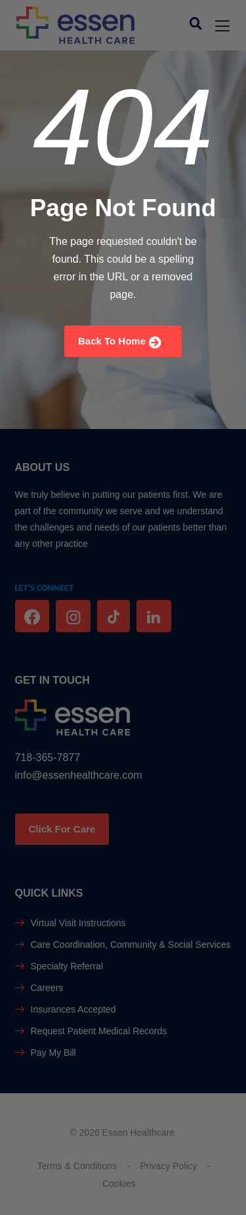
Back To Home (119, 342)
